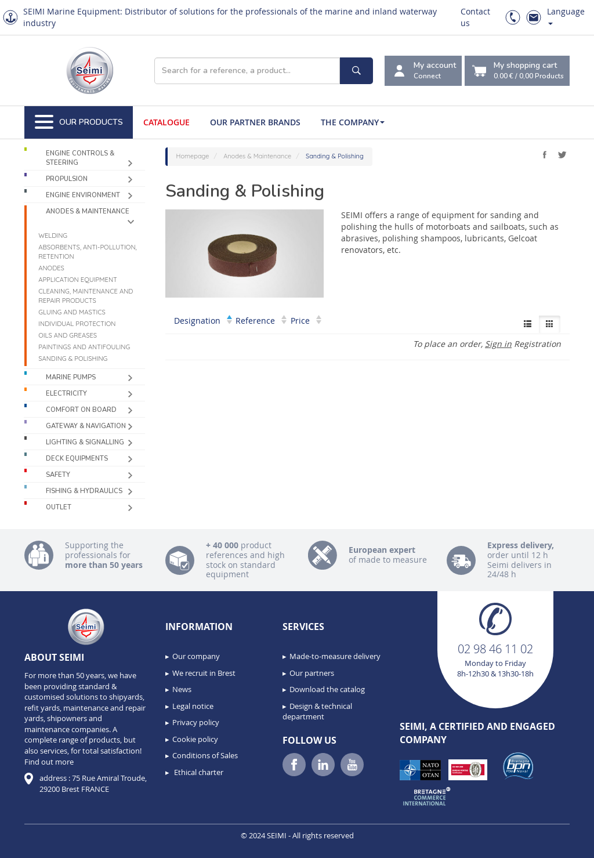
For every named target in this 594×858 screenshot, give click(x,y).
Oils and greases (67, 335)
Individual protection (76, 324)
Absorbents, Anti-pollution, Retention (87, 251)
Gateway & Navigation (86, 426)
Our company (196, 656)
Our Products (79, 122)
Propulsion (67, 179)
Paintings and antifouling (84, 347)
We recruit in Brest (204, 673)
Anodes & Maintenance (87, 211)
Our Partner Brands (255, 122)
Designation (203, 320)
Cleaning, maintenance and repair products (85, 296)
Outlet (58, 507)
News (181, 689)
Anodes (51, 268)
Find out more (49, 761)
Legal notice (192, 706)
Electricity (66, 393)
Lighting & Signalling (85, 442)
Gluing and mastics (72, 312)
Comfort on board (81, 410)
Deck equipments (77, 458)
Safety (58, 474)
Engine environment (83, 195)
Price (306, 320)
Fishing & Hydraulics (84, 491)
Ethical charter (197, 772)
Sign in (498, 343)
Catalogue (166, 122)
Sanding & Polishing (72, 358)
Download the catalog (327, 689)
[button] (34, 845)
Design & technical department (317, 711)
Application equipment (77, 280)
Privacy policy (195, 722)
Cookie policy (195, 739)
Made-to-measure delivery (335, 656)
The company (353, 122)
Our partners (311, 673)
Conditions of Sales (205, 755)
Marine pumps (71, 377)
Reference (261, 320)
